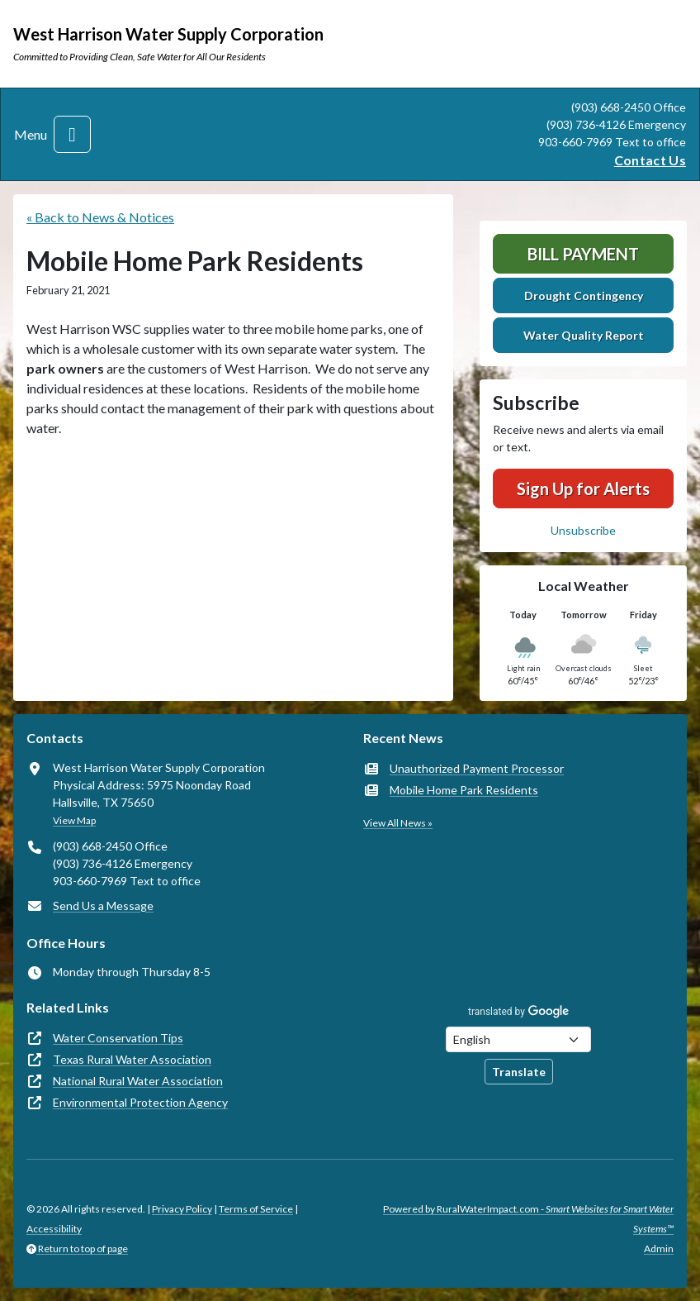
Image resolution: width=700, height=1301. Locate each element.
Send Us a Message (103, 905)
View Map (74, 820)
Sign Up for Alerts (583, 488)
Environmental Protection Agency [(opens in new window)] (140, 1102)
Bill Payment (583, 254)
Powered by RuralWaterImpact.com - (528, 1219)
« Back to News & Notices (100, 217)
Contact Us (650, 160)
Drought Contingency (583, 295)
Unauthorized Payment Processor (477, 768)
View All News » (398, 823)
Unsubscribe (583, 530)
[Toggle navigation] (72, 134)
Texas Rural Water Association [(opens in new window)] (132, 1059)
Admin (659, 1248)
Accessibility (54, 1228)
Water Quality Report (583, 335)
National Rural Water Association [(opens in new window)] (138, 1081)
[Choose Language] (518, 1039)
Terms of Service (256, 1209)
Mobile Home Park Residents (464, 790)
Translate (519, 1072)
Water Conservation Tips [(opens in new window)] (118, 1038)
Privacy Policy (182, 1209)
